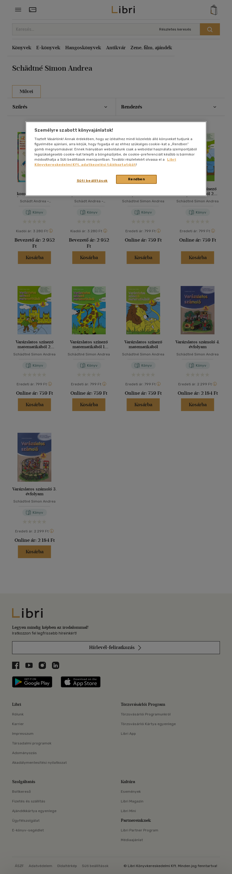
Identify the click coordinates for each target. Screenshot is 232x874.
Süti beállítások (92, 180)
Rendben (136, 179)
